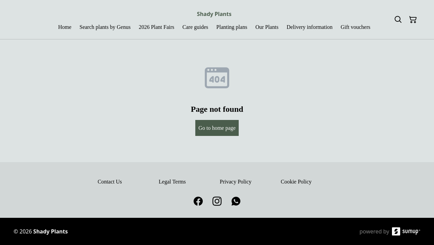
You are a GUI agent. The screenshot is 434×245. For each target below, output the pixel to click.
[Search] (398, 19)
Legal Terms (172, 182)
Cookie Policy (296, 182)
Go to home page (217, 128)
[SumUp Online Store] (406, 231)
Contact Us (110, 182)
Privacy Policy (236, 182)
